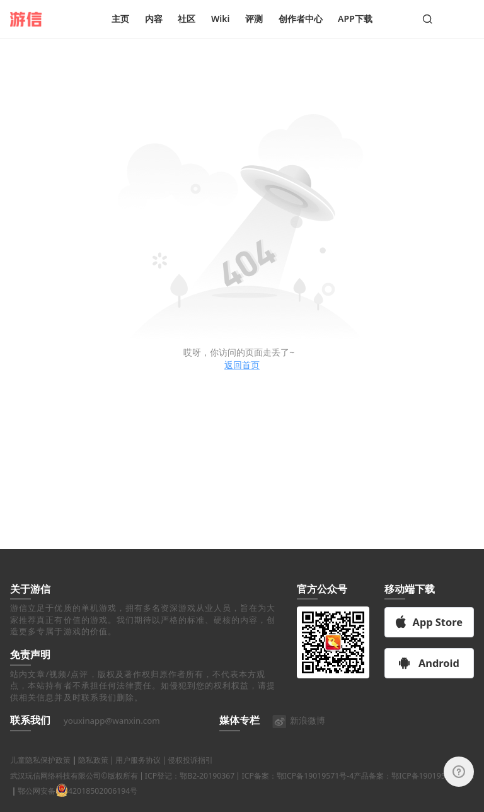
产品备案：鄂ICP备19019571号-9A (413, 791)
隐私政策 (93, 775)
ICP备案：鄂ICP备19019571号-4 (297, 791)
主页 (120, 19)
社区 (186, 19)
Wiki (220, 19)
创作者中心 (301, 19)
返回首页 (242, 365)
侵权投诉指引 (190, 775)
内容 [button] (154, 19)
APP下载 (355, 19)
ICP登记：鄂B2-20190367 (189, 791)
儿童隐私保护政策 (40, 775)
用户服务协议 (138, 775)
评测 (254, 19)
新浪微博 (298, 736)
